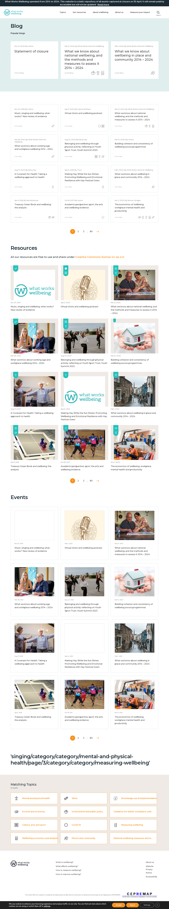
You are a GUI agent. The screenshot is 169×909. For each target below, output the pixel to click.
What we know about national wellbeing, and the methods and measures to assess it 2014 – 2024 (132, 116)
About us (119, 12)
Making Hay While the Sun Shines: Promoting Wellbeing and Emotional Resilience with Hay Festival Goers (83, 177)
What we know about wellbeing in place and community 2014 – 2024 (33, 55)
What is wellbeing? (64, 862)
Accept (118, 905)
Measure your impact (140, 12)
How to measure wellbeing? (68, 870)
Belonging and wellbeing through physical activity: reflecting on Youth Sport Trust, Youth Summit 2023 (83, 146)
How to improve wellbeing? (68, 874)
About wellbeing (100, 12)
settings (47, 906)
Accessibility (151, 877)
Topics (63, 12)
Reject (132, 905)
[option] (34, 60)
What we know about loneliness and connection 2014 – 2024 (83, 55)
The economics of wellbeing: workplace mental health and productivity (130, 207)
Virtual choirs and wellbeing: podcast (83, 113)
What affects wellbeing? (67, 866)
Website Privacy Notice (149, 869)
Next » (97, 231)
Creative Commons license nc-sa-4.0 (99, 257)
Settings (147, 905)
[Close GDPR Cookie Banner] (157, 905)
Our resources (79, 12)
